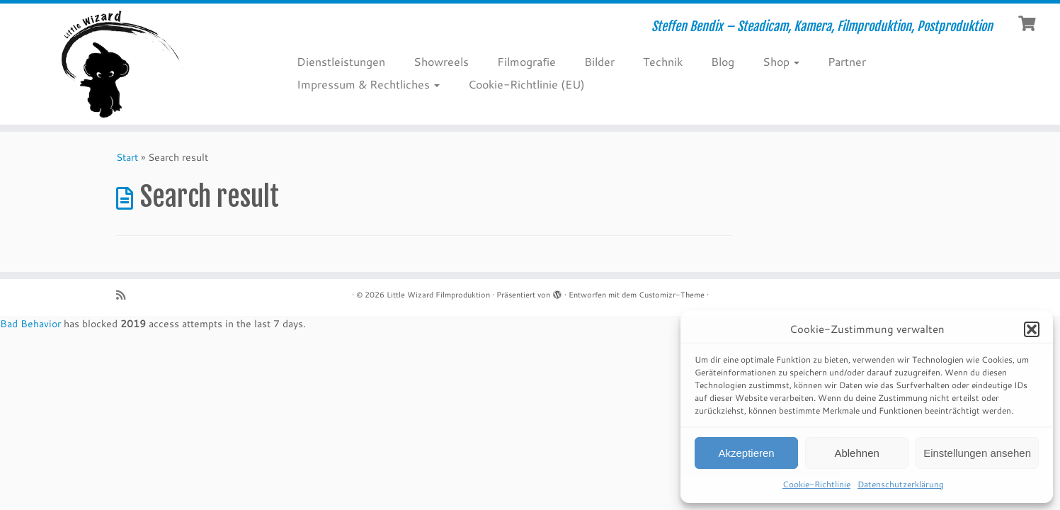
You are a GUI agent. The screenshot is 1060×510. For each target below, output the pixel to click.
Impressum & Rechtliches (368, 84)
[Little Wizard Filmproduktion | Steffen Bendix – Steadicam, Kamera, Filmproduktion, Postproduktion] (122, 64)
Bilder (599, 61)
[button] (1032, 329)
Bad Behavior (30, 324)
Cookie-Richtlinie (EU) (526, 84)
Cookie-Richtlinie (816, 484)
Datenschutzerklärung (900, 484)
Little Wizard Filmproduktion (438, 294)
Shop (781, 61)
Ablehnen (856, 453)
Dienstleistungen (341, 61)
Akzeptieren (746, 453)
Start (127, 157)
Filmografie (526, 61)
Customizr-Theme (672, 294)
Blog (722, 61)
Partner (847, 61)
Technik (663, 61)
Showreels (441, 61)
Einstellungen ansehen (977, 453)
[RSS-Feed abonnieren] (125, 295)
